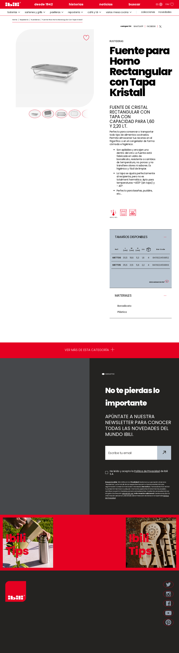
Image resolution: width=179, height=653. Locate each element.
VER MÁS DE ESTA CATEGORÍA (89, 350)
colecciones (148, 12)
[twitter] (160, 26)
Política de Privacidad (147, 471)
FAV (170, 4)
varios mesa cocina (119, 12)
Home (14, 20)
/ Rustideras (34, 20)
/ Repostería (22, 20)
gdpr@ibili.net (128, 493)
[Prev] (22, 113)
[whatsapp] (138, 26)
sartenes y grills (35, 12)
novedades (164, 12)
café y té (94, 12)
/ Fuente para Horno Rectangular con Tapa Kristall (61, 20)
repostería (75, 12)
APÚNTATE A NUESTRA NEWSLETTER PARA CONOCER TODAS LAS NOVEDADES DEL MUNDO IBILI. (138, 425)
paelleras (56, 12)
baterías (14, 12)
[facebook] (151, 26)
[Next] (87, 113)
